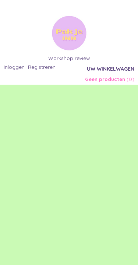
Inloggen (14, 67)
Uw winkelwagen (110, 69)
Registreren (42, 67)
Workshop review (69, 58)
